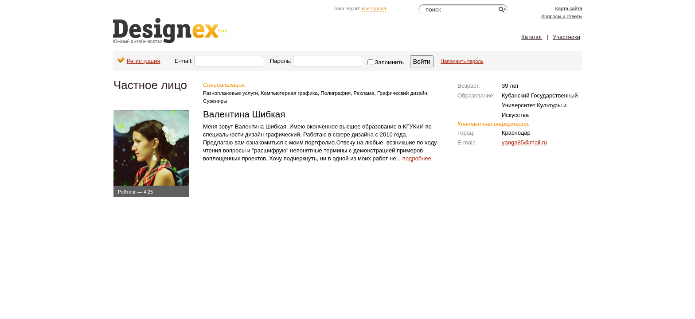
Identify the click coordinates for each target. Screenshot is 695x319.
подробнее (416, 158)
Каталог (531, 37)
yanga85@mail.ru (524, 142)
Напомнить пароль (462, 61)
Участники (566, 37)
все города (374, 8)
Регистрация (143, 61)
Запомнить (385, 62)
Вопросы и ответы (561, 16)
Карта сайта (568, 8)
